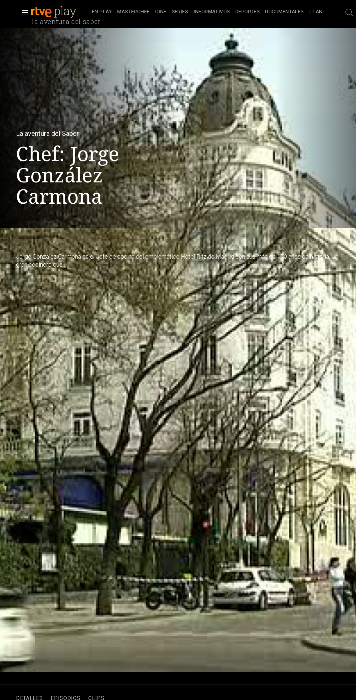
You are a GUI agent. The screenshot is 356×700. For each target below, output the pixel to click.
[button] (23, 12)
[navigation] (207, 12)
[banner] (60, 12)
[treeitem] (102, 12)
